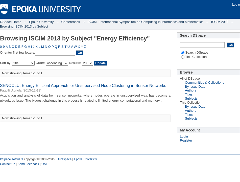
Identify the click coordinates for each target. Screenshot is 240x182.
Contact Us (7, 164)
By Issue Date (195, 86)
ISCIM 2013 (220, 22)
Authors (190, 90)
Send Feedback (28, 164)
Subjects (191, 98)
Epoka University (41, 22)
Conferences (70, 22)
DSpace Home (10, 22)
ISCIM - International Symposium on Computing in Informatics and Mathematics (146, 22)
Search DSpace (194, 52)
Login (236, 4)
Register (186, 140)
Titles (189, 94)
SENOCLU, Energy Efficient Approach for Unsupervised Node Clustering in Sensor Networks (83, 85)
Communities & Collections (204, 82)
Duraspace (64, 159)
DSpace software (11, 159)
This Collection (194, 57)
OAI (44, 164)
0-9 (2, 47)
